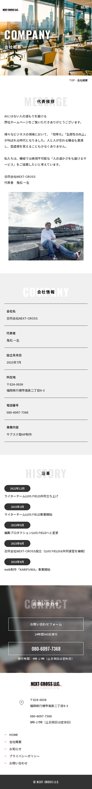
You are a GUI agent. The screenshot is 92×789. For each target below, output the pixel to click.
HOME (13, 734)
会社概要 (15, 742)
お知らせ (15, 749)
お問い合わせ (18, 763)
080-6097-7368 (46, 648)
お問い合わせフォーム (46, 624)
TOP (72, 80)
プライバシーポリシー (24, 756)
